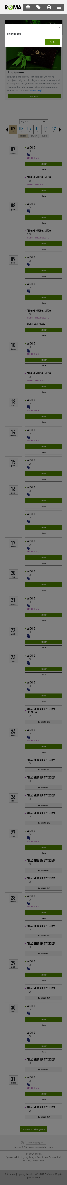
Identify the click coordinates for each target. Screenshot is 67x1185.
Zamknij (52, 42)
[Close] (59, 27)
